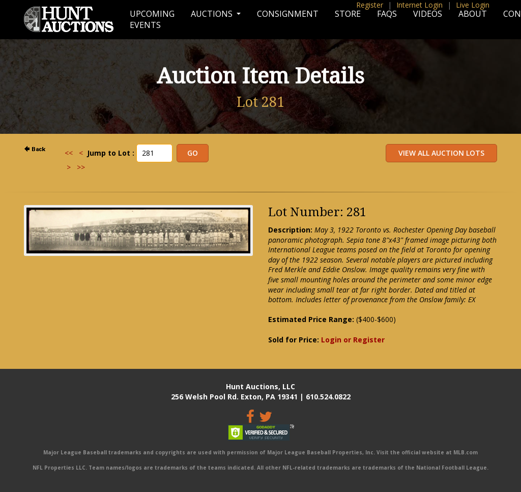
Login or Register (353, 339)
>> (81, 167)
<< (69, 153)
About (472, 13)
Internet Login (419, 5)
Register (369, 5)
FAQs (387, 13)
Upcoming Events (152, 19)
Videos (427, 13)
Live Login (472, 5)
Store (348, 13)
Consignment (288, 13)
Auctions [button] (213, 13)
